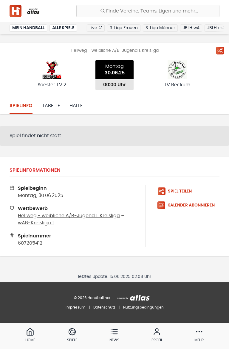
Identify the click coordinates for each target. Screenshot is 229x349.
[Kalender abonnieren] (188, 205)
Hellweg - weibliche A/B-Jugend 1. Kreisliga (69, 215)
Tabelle (51, 105)
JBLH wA (191, 28)
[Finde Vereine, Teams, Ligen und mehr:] (147, 11)
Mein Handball (28, 28)
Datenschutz (104, 307)
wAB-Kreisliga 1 (36, 222)
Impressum (75, 307)
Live (95, 27)
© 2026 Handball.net (92, 298)
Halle (76, 105)
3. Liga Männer (160, 28)
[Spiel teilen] (220, 50)
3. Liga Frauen (124, 28)
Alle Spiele (63, 28)
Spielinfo (21, 105)
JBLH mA (216, 28)
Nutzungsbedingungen (143, 307)
